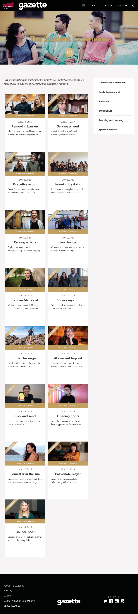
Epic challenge (25, 358)
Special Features (108, 129)
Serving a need (68, 126)
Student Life (105, 110)
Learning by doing (68, 184)
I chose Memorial (25, 300)
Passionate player (68, 474)
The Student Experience (25, 116)
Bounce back (25, 532)
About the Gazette (14, 586)
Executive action (25, 184)
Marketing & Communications (19, 601)
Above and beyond (68, 358)
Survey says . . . (68, 300)
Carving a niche (25, 242)
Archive (8, 591)
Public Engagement (109, 92)
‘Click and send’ (25, 416)
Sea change (68, 242)
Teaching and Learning (111, 120)
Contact (8, 596)
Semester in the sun (25, 474)
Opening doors (68, 416)
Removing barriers (25, 126)
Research (104, 101)
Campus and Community (112, 82)
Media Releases (12, 606)
